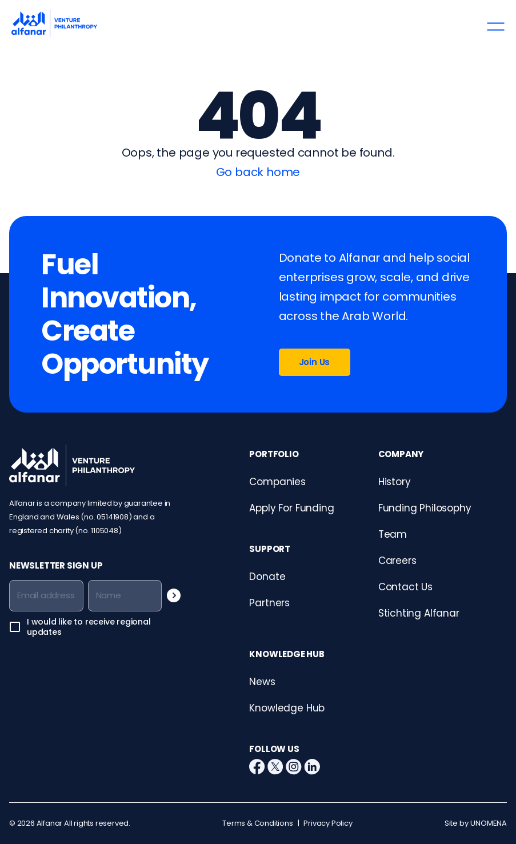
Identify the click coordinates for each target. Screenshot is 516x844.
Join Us (314, 362)
